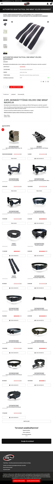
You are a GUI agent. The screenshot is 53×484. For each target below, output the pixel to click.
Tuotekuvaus (6, 94)
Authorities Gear (23, 72)
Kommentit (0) (21, 94)
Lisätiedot (13, 94)
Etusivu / (5, 14)
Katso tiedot (14, 158)
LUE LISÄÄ (6, 460)
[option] (5, 24)
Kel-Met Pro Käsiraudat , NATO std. (19, 466)
